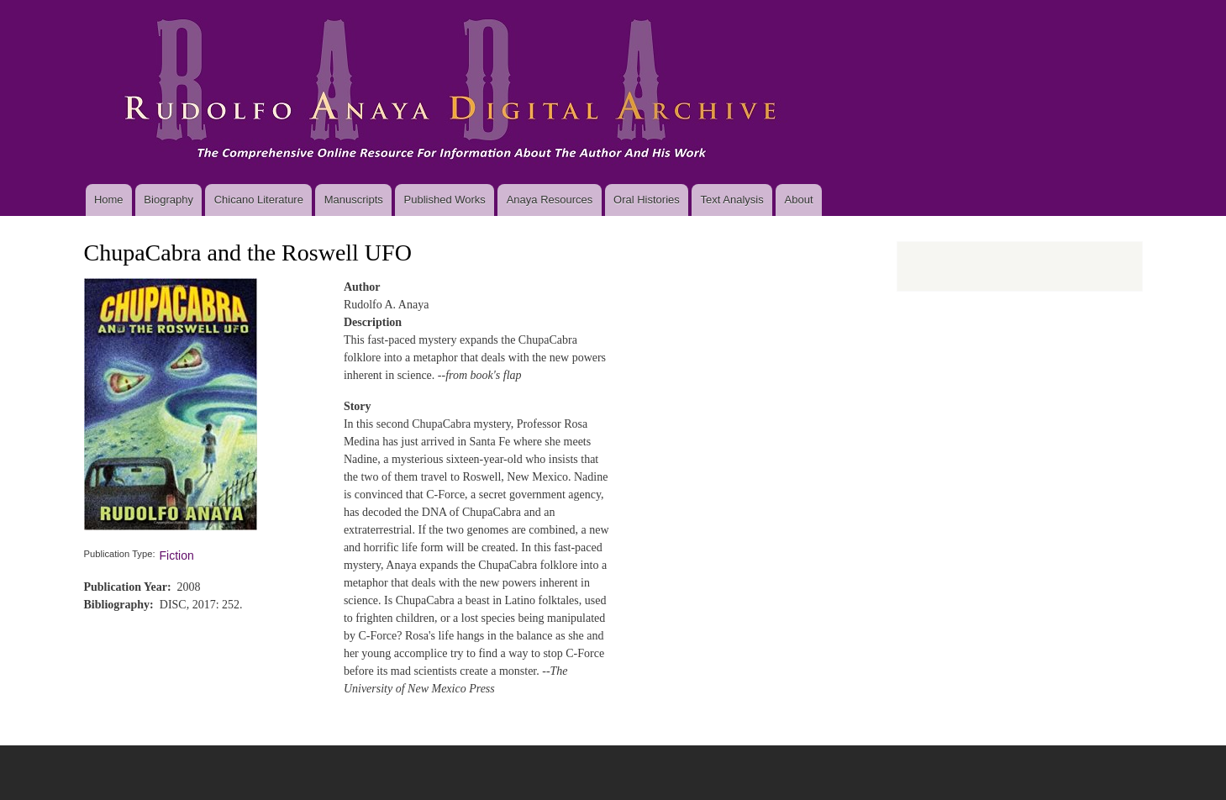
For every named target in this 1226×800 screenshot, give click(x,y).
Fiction (177, 555)
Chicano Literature (258, 199)
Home (109, 199)
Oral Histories (646, 199)
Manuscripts (353, 199)
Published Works (445, 199)
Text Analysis (732, 199)
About (799, 199)
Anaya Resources (550, 199)
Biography (168, 199)
